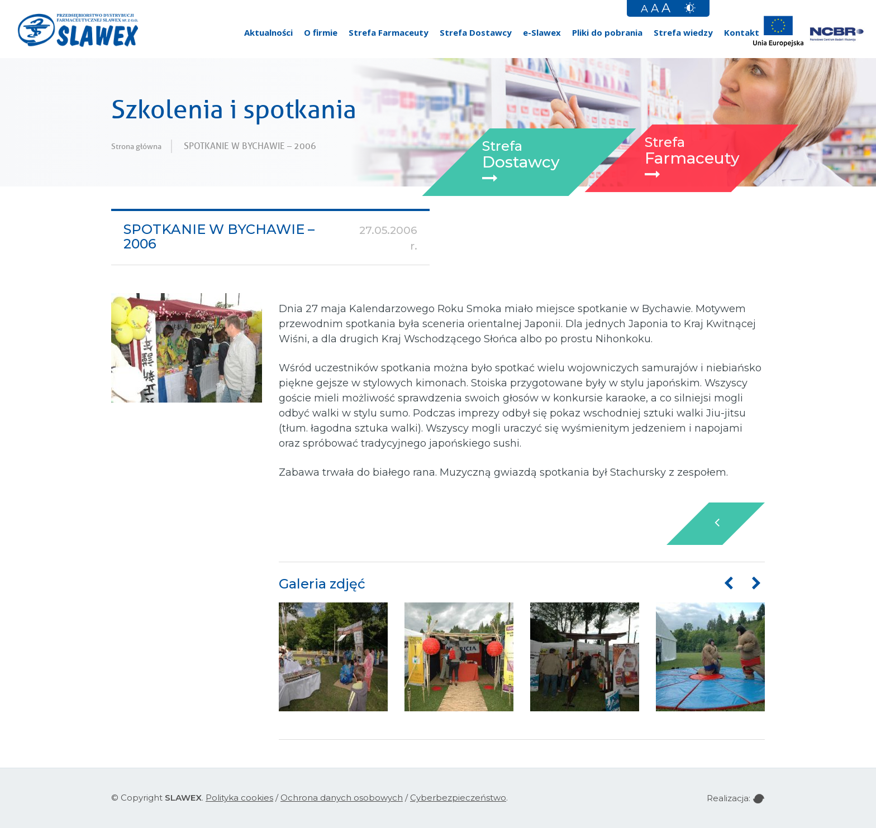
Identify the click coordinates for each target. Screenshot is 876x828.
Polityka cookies (239, 797)
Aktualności (268, 32)
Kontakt (741, 32)
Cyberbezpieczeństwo (458, 797)
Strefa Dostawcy (476, 32)
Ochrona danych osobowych (341, 797)
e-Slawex (542, 32)
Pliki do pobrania (607, 32)
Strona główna (136, 146)
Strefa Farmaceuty (389, 32)
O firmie (320, 32)
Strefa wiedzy (683, 32)
